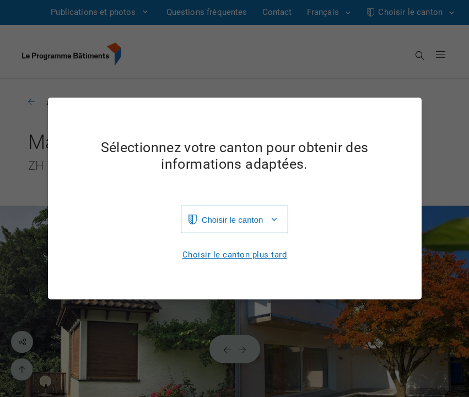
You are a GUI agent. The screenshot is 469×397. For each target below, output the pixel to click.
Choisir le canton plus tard (234, 255)
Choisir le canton (232, 219)
